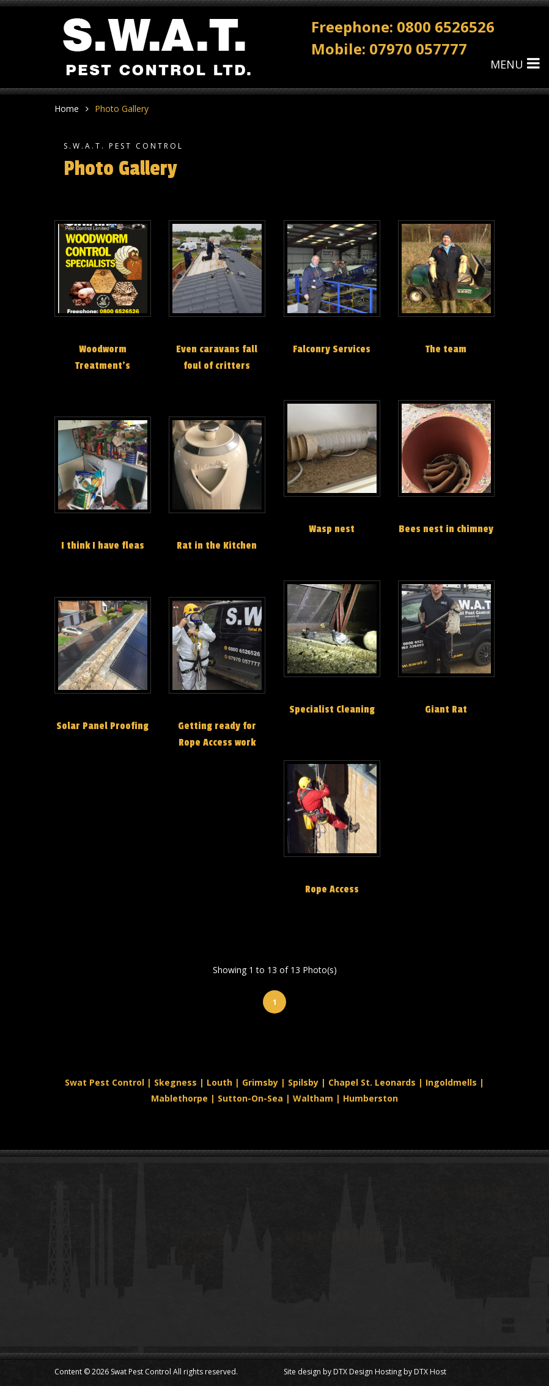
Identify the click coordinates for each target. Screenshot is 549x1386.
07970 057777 (418, 47)
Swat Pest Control (141, 1371)
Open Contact (311, 1343)
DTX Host (430, 1371)
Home (66, 108)
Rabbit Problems (316, 1299)
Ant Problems (310, 1321)
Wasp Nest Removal (209, 1277)
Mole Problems (199, 1321)
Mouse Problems (318, 1277)
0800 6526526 (446, 25)
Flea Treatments (316, 1255)
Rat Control (192, 1343)
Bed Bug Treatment (208, 1299)
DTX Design (353, 1371)
